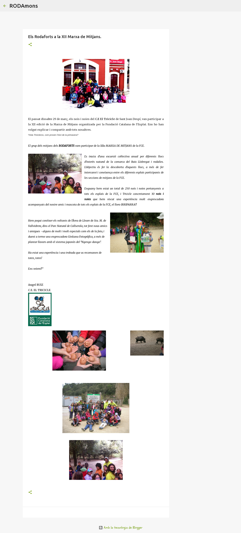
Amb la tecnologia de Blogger (120, 527)
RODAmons (23, 6)
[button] (30, 44)
